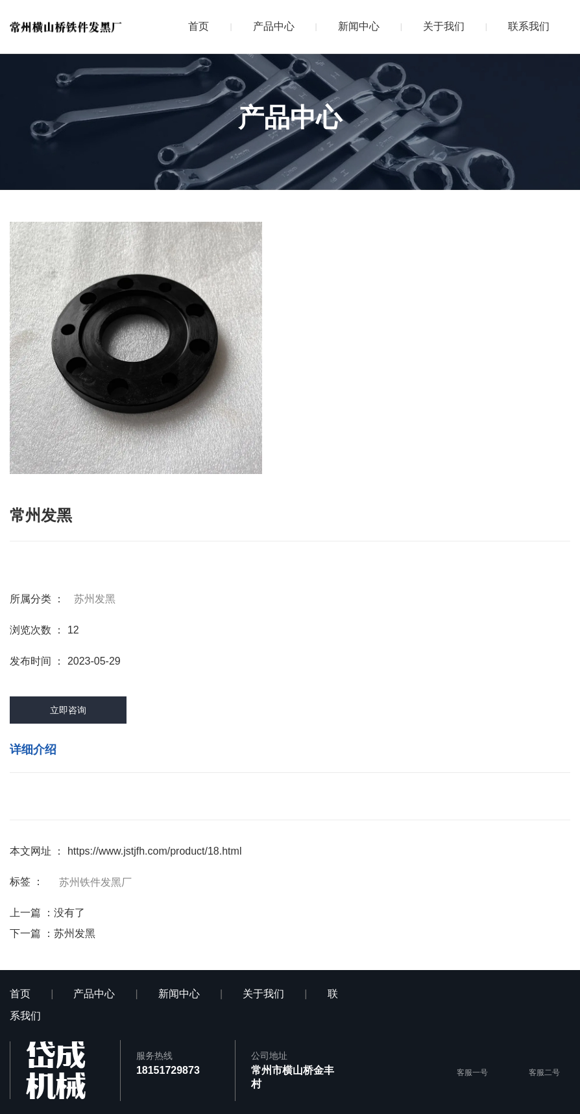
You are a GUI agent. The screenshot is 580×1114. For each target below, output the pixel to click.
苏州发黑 (94, 598)
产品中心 (274, 26)
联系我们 (529, 26)
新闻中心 (359, 26)
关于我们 (444, 26)
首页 (198, 26)
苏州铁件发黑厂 (95, 882)
